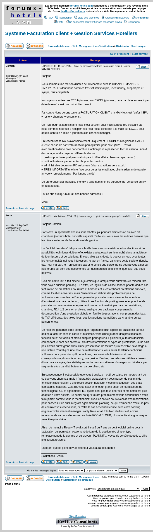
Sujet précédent (119, 53)
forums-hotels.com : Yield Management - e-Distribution (80, 46)
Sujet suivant (139, 53)
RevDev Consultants (72, 11)
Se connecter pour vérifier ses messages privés (94, 22)
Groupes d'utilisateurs (115, 17)
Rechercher (63, 17)
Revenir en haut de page (20, 208)
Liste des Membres (86, 17)
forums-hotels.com (81, 5)
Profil (58, 22)
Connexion (132, 22)
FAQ (48, 17)
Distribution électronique (131, 46)
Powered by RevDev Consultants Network (77, 526)
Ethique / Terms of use (77, 516)
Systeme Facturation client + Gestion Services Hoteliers (71, 33)
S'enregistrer (140, 17)
